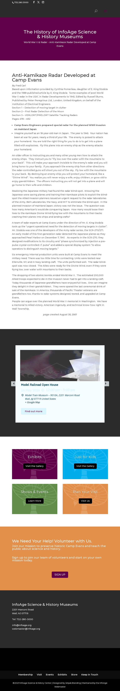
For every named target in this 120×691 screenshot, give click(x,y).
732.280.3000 (21, 2)
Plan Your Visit (85, 492)
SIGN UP (60, 574)
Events (50, 674)
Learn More (34, 502)
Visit (39, 674)
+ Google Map (32, 402)
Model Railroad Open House (39, 384)
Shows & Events (34, 493)
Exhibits (35, 458)
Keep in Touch (89, 674)
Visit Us (85, 501)
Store (74, 674)
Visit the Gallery (35, 467)
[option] (60, 383)
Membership (25, 674)
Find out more (33, 411)
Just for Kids (85, 458)
